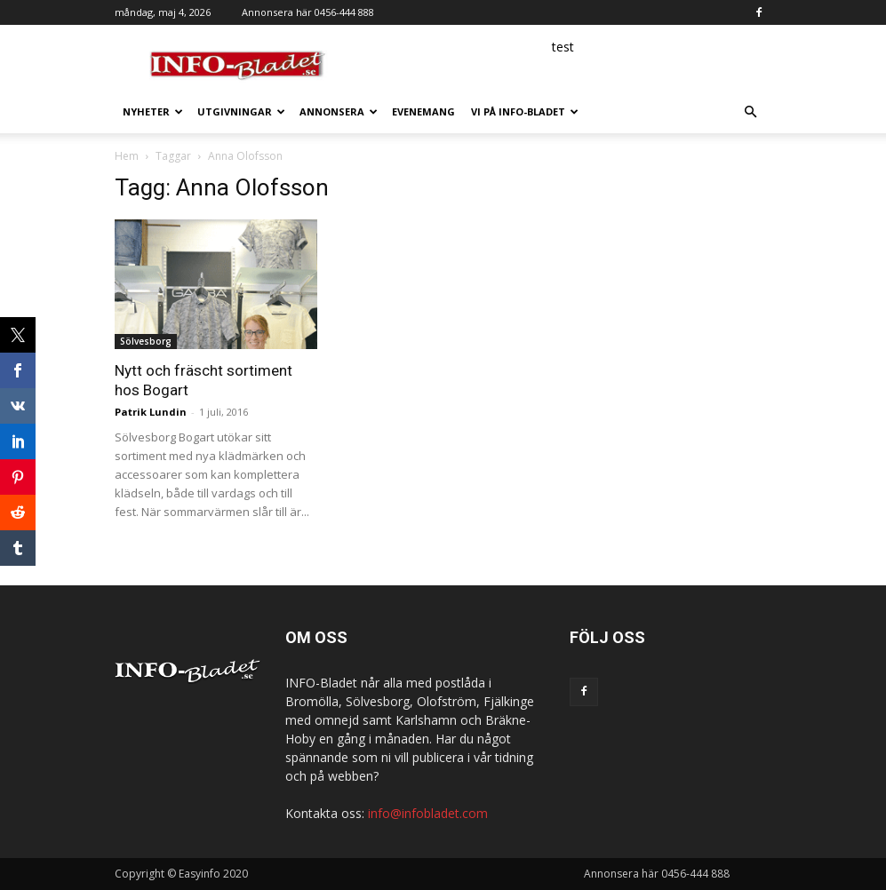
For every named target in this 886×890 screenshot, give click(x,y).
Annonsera (338, 111)
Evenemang (423, 111)
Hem (127, 155)
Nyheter (153, 111)
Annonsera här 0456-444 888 (308, 12)
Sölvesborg (146, 341)
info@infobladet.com (428, 813)
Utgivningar (241, 111)
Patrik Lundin (151, 411)
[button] (751, 112)
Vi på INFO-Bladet (525, 111)
